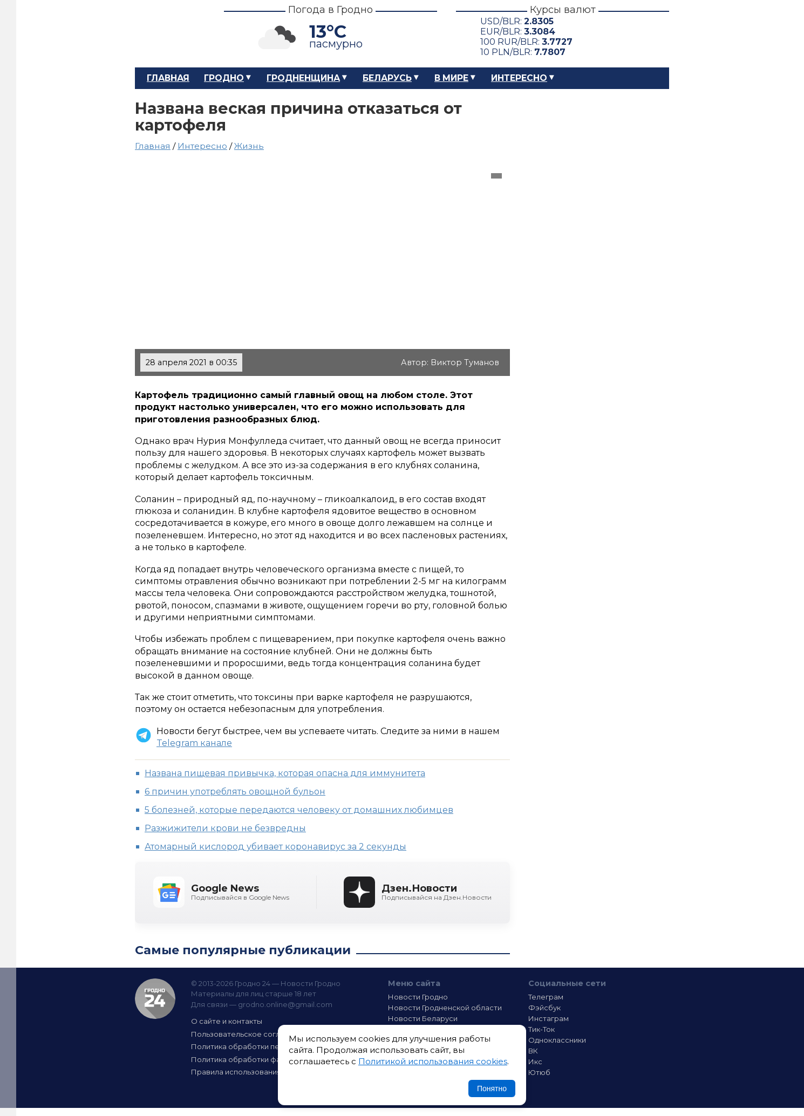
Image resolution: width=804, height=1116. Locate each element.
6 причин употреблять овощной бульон (235, 791)
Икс (535, 1061)
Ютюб (539, 1072)
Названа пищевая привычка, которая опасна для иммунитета (285, 773)
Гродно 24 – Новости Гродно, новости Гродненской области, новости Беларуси (170, 33)
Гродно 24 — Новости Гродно (155, 998)
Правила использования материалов (259, 1071)
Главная (168, 78)
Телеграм (545, 996)
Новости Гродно (418, 996)
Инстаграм (548, 1018)
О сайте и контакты (226, 1021)
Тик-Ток (541, 1029)
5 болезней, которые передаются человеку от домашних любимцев (299, 810)
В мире (451, 78)
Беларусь (387, 78)
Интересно (519, 78)
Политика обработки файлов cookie (258, 1059)
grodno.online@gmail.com (285, 1004)
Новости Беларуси (423, 1018)
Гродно (224, 78)
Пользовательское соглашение (250, 1034)
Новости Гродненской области (445, 1007)
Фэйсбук (544, 1007)
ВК (533, 1050)
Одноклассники (557, 1040)
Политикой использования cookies (432, 1061)
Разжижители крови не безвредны (225, 828)
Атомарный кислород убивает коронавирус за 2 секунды (275, 846)
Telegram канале (194, 743)
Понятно (492, 1088)
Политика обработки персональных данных (271, 1046)
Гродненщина (303, 78)
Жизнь (249, 146)
